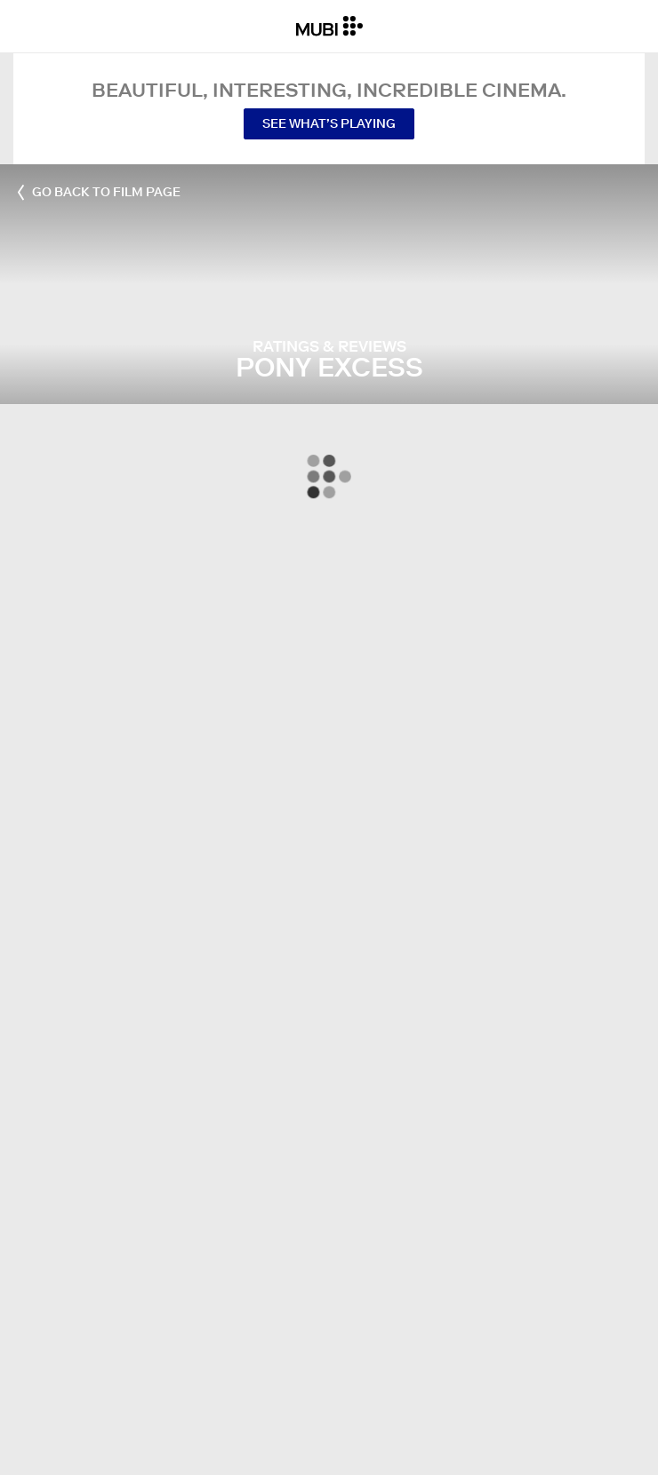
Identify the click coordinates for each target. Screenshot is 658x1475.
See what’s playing (329, 123)
